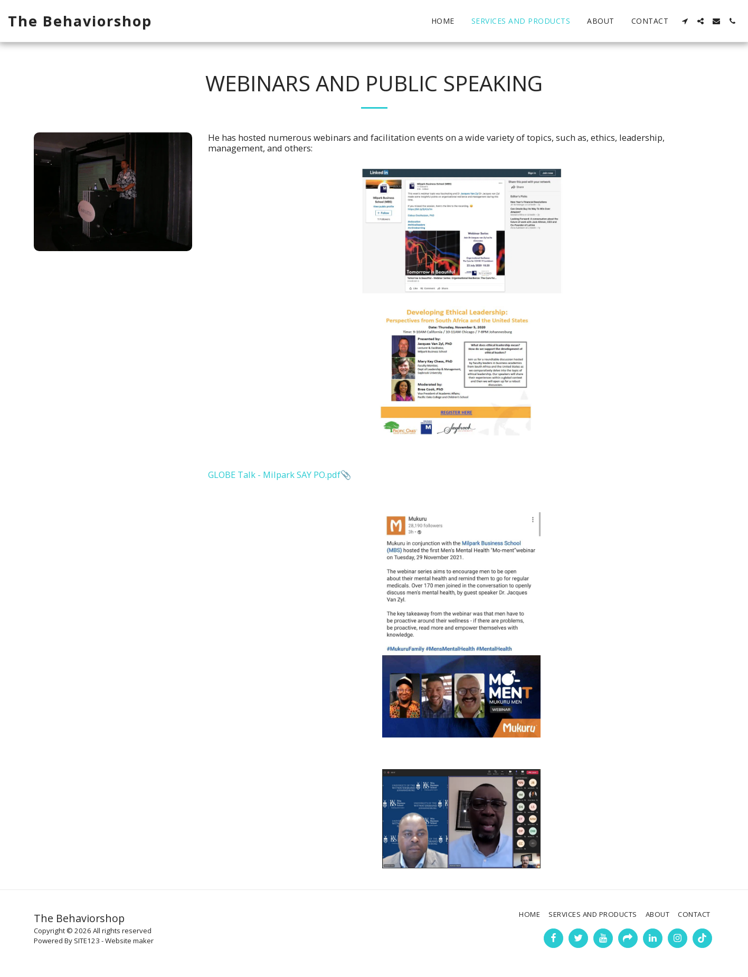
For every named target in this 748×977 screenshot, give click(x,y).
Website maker (129, 940)
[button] (684, 21)
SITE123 (87, 940)
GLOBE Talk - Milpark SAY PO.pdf (274, 474)
